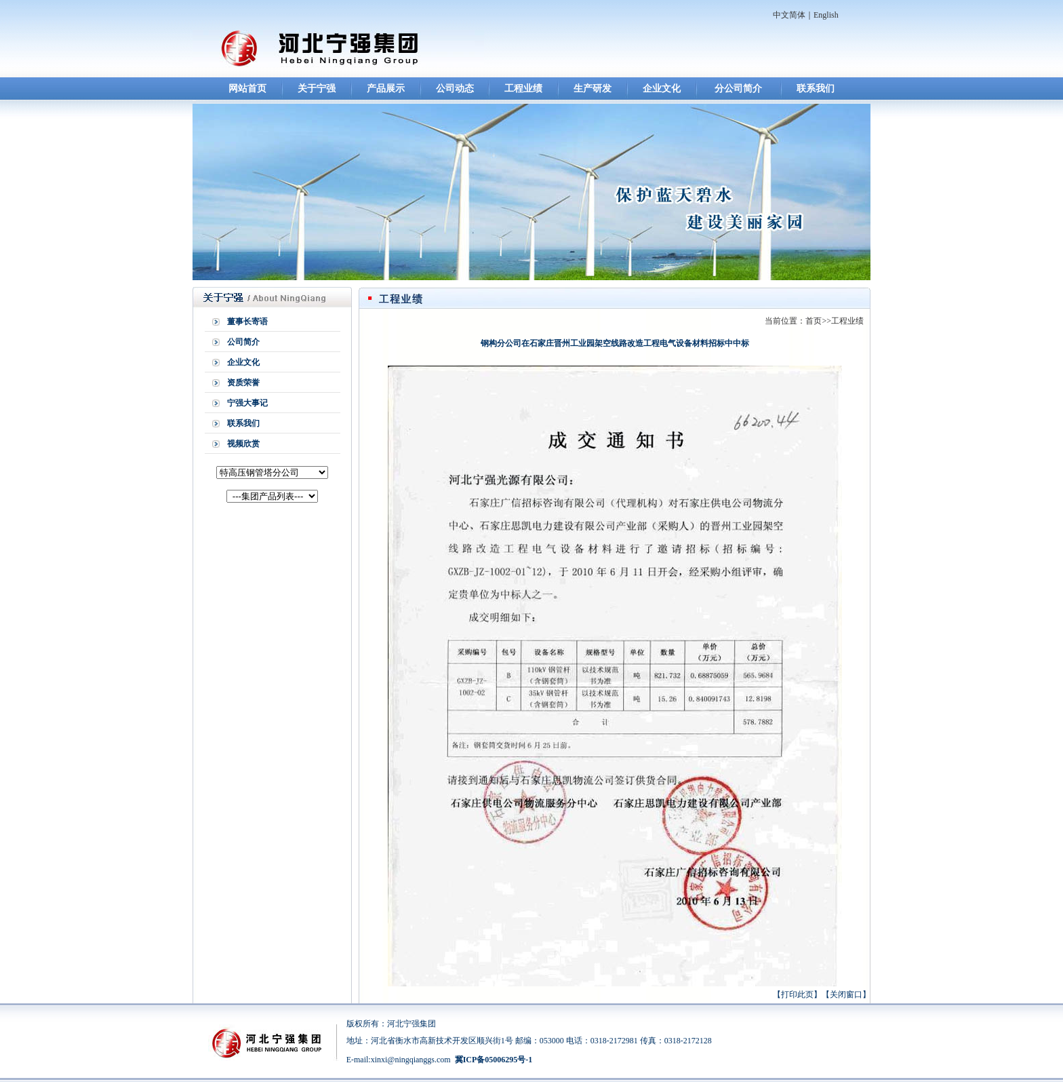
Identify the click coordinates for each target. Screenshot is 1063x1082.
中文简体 (789, 15)
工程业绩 (523, 88)
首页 (813, 321)
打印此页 (797, 994)
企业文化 (662, 88)
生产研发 (592, 88)
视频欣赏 (243, 443)
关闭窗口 (846, 994)
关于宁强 (317, 88)
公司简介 (243, 342)
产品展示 (386, 88)
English (826, 15)
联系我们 (816, 88)
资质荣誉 (243, 382)
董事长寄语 (247, 321)
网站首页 (247, 88)
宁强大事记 (247, 403)
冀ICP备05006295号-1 (494, 1059)
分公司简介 (738, 88)
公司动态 (455, 88)
